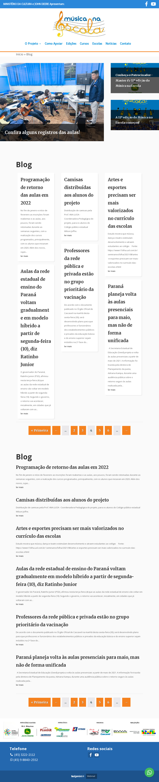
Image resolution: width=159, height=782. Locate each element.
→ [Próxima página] (126, 430)
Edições (71, 43)
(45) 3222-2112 (22, 754)
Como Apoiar (53, 43)
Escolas (97, 43)
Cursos (84, 43)
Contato (125, 43)
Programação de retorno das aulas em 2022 (62, 467)
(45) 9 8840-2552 (24, 759)
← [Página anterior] (56, 430)
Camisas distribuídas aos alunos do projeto (62, 500)
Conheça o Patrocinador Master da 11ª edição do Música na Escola (133, 80)
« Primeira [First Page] (39, 430)
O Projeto (31, 43)
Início (19, 54)
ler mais (24, 256)
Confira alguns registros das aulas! (42, 132)
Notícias (111, 43)
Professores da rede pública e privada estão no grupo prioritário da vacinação (79, 274)
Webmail (91, 776)
